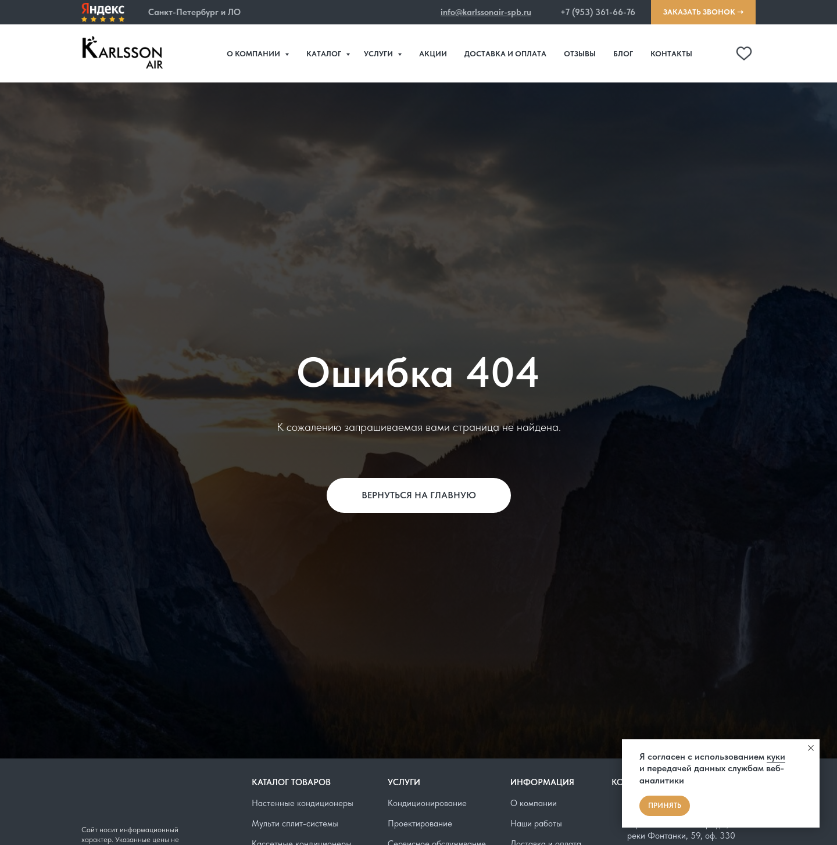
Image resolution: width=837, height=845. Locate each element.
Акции (433, 53)
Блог (623, 53)
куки (776, 756)
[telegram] (744, 53)
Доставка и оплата (505, 53)
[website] (718, 53)
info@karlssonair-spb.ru (486, 12)
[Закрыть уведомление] (811, 748)
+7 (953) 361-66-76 (597, 12)
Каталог (324, 53)
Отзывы (580, 53)
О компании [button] (254, 53)
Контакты (671, 53)
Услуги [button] (379, 53)
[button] (140, 12)
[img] (102, 12)
